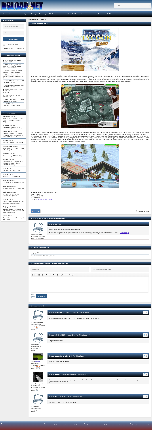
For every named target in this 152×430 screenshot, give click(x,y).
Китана (57, 374)
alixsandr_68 (59, 312)
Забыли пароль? (8, 48)
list (56, 396)
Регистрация (20, 48)
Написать (119, 14)
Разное (100, 14)
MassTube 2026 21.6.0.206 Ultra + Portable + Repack (13, 85)
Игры (93, 14)
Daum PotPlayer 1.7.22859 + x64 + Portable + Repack (13, 81)
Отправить (41, 296)
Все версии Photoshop (38, 14)
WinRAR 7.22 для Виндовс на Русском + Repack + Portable (12, 71)
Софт (4, 14)
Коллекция (84, 14)
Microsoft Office (72, 14)
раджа (57, 356)
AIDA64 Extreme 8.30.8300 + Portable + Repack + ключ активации (12, 91)
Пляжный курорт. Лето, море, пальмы (43, 256)
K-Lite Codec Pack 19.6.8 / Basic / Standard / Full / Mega (13, 100)
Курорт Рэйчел (37, 253)
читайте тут (124, 233)
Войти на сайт (13, 39)
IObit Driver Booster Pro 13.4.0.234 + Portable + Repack (12, 104)
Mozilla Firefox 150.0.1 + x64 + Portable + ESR (12, 61)
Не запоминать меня (12, 45)
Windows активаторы (56, 14)
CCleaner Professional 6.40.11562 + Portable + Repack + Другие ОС (13, 76)
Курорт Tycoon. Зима (44, 199)
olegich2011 (59, 335)
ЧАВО (109, 14)
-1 (35, 211)
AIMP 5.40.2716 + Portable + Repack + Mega (12, 96)
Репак (11, 14)
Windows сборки (22, 14)
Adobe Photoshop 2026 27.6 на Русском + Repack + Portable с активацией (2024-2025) (13, 66)
